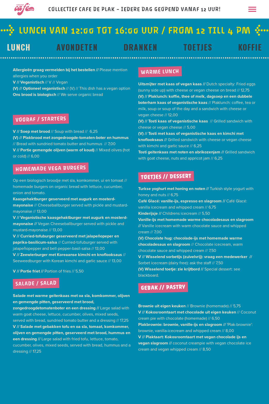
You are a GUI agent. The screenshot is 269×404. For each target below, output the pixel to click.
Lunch (19, 47)
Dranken (141, 47)
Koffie (250, 47)
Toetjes (197, 47)
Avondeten (77, 47)
